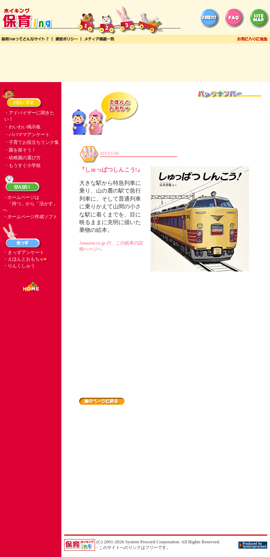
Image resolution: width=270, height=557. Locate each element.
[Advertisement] (135, 63)
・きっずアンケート (23, 252)
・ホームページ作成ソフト (30, 216)
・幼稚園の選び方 (22, 157)
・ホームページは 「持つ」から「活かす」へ (30, 204)
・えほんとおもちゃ (23, 259)
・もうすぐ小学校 (22, 165)
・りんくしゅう (19, 265)
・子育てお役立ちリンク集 (31, 142)
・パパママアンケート (27, 134)
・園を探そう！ (20, 150)
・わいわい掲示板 (22, 126)
